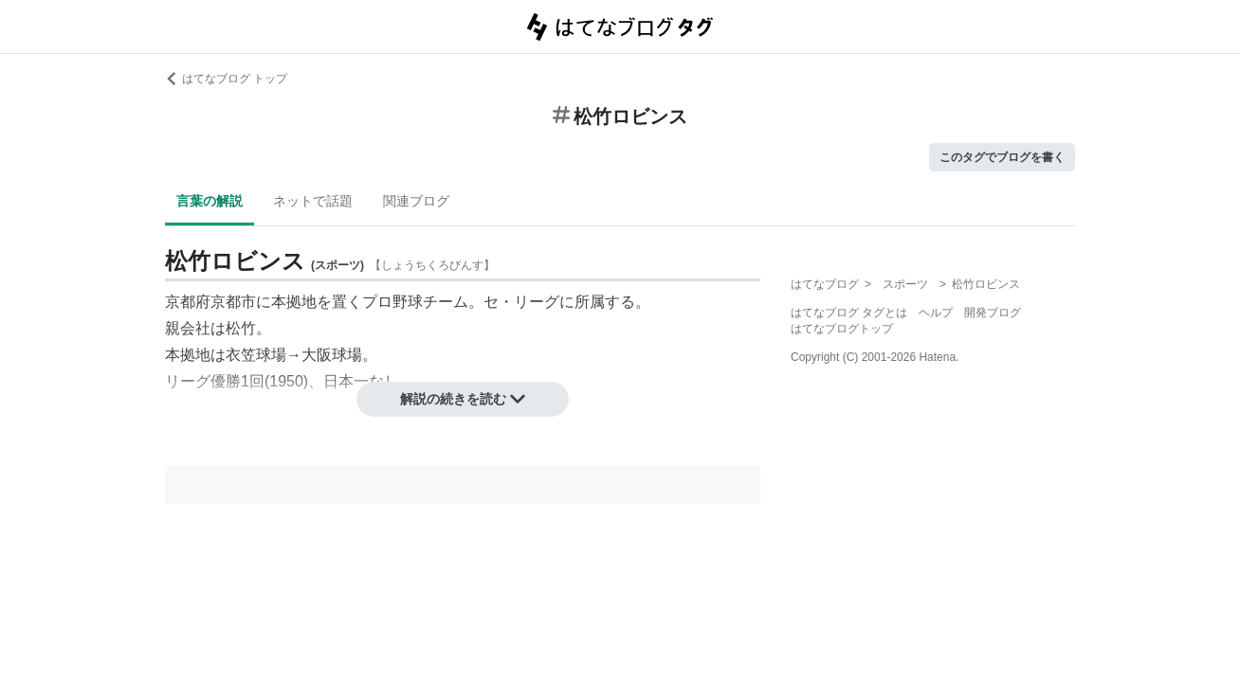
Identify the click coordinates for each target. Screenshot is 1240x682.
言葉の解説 (209, 200)
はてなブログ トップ (226, 78)
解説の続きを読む (462, 398)
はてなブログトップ (842, 328)
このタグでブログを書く (1002, 157)
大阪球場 (331, 355)
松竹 (241, 328)
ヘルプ (936, 312)
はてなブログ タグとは (849, 312)
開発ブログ (992, 312)
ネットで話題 (313, 200)
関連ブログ (416, 200)
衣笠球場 (256, 355)
